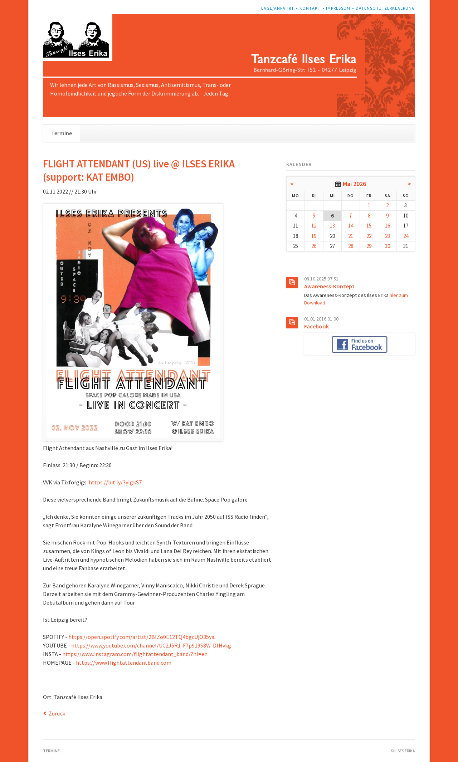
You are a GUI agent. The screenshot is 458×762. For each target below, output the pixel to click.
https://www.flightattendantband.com (123, 662)
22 (368, 236)
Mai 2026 (354, 184)
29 (368, 246)
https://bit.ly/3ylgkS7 (115, 482)
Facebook (316, 326)
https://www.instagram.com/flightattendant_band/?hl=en (135, 654)
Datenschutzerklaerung (385, 8)
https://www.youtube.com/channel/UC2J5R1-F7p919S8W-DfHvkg (151, 645)
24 (405, 236)
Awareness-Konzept (329, 286)
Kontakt (310, 8)
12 (313, 225)
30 (387, 246)
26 (313, 246)
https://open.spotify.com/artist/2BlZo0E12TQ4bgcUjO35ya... (143, 636)
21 (350, 236)
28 (350, 246)
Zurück (57, 713)
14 (350, 225)
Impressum (338, 8)
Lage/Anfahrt (277, 8)
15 (368, 225)
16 (387, 225)
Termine (61, 133)
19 (313, 236)
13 (332, 225)
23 (387, 236)
